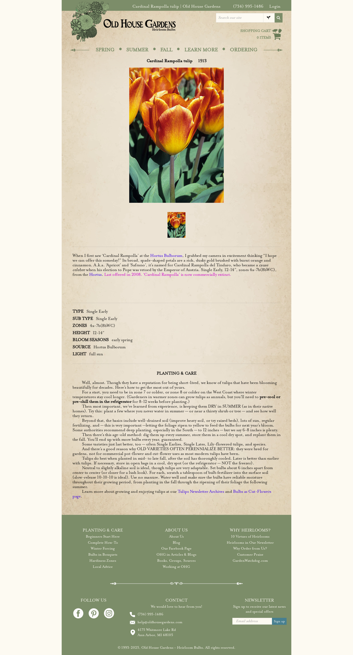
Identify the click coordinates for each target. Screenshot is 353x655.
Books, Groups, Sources (176, 560)
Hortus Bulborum (166, 255)
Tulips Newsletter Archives (201, 491)
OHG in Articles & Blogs (176, 554)
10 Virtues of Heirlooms (250, 536)
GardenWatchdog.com (250, 560)
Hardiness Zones (102, 560)
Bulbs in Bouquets (102, 554)
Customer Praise (250, 554)
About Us (176, 536)
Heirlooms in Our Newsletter (250, 542)
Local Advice (103, 566)
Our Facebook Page (176, 548)
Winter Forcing (103, 548)
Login (275, 6)
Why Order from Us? (250, 548)
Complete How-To (103, 542)
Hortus (95, 274)
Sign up (279, 621)
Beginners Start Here (103, 536)
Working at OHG (176, 566)
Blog (176, 542)
